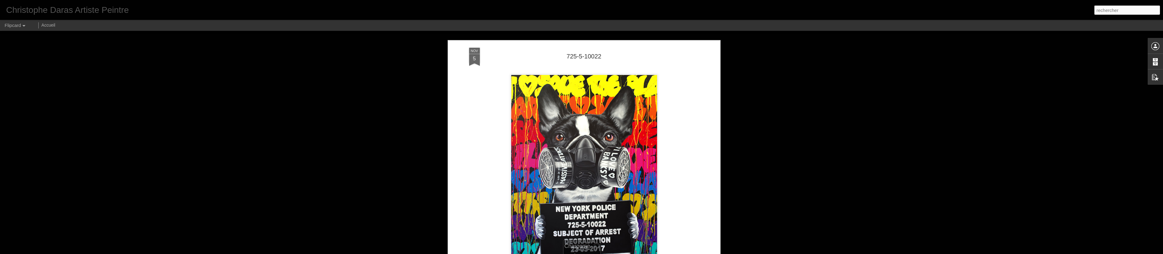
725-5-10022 (584, 56)
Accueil (48, 25)
